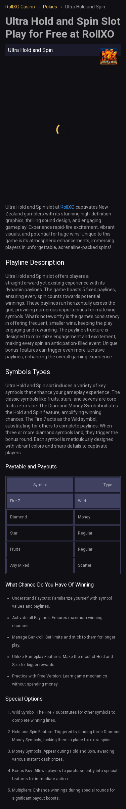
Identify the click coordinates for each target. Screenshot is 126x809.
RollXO (67, 207)
